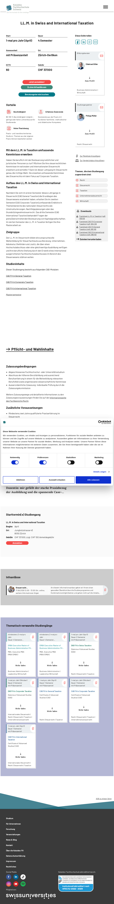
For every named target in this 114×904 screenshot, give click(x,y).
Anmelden (17, 543)
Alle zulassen (93, 480)
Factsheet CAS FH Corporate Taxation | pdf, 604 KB (90, 222)
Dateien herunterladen (90, 239)
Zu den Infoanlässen (36, 87)
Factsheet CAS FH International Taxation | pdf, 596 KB (91, 233)
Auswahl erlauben (57, 480)
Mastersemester (13, 294)
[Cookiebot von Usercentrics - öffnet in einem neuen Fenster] (100, 422)
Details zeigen (99, 472)
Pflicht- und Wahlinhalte (32, 349)
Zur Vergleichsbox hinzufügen (89, 160)
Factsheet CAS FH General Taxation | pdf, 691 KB (89, 228)
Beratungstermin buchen (37, 94)
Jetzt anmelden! (37, 82)
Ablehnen (20, 480)
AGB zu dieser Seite (103, 799)
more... (89, 73)
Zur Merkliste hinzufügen (87, 156)
